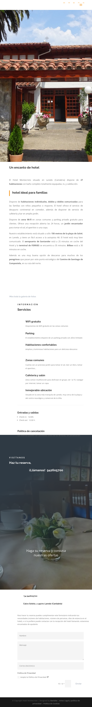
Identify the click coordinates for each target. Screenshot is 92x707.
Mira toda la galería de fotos (22, 296)
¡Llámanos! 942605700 (46, 470)
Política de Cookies (51, 703)
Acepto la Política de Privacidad (33, 677)
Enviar (78, 684)
